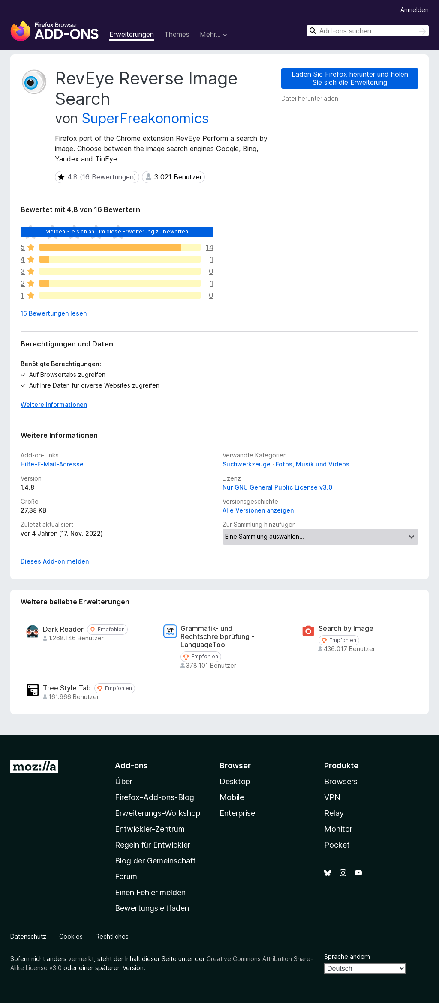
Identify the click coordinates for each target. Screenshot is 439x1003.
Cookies (71, 936)
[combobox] (368, 30)
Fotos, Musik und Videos (312, 464)
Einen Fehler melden (150, 892)
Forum (126, 876)
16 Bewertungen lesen (54, 313)
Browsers (341, 781)
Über (123, 781)
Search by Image (346, 628)
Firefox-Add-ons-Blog (154, 797)
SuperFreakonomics (145, 118)
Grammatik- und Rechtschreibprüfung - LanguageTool (217, 636)
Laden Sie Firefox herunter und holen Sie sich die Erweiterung (350, 78)
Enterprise (237, 813)
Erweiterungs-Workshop (157, 813)
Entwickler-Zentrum (150, 828)
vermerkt (81, 958)
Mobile (232, 797)
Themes (176, 34)
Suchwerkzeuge (247, 464)
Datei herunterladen (309, 98)
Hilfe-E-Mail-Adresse (52, 464)
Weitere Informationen (54, 404)
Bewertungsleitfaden (152, 908)
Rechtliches (112, 936)
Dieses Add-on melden (55, 561)
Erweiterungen (131, 34)
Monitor (338, 828)
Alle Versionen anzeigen (258, 510)
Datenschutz (28, 936)
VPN (332, 797)
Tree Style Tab (67, 688)
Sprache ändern (347, 956)
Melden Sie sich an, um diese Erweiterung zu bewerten (116, 231)
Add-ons (131, 765)
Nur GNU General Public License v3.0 (277, 487)
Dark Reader (63, 629)
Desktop (235, 781)
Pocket (337, 844)
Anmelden (414, 9)
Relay (334, 813)
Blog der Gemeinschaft (155, 860)
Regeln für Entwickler (152, 844)
